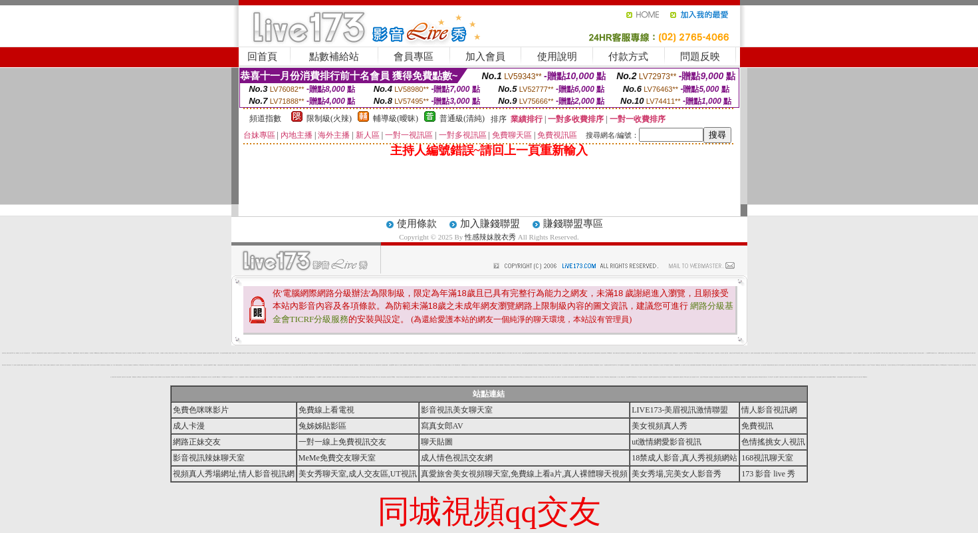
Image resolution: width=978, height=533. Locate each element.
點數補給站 (334, 56)
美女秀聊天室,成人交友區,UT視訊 (358, 473)
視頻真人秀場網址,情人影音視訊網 (234, 473)
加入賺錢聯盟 (490, 223)
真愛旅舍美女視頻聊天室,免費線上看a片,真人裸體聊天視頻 (524, 473)
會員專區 (413, 56)
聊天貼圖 (437, 441)
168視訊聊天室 (767, 457)
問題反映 (700, 56)
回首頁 (262, 56)
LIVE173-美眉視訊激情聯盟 (680, 410)
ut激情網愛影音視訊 (666, 441)
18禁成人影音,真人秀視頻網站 (684, 457)
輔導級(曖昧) (395, 118)
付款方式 (628, 56)
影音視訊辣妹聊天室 (209, 457)
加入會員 (485, 56)
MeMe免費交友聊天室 (337, 457)
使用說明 (557, 56)
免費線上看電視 (326, 410)
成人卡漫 (189, 426)
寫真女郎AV (442, 426)
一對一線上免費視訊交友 (342, 441)
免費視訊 (757, 426)
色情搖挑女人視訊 (773, 441)
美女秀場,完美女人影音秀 (676, 473)
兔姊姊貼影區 (322, 426)
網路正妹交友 (197, 441)
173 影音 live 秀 (768, 473)
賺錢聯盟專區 (573, 223)
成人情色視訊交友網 (457, 457)
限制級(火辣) (329, 118)
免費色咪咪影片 (201, 410)
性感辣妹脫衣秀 (490, 237)
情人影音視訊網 (769, 410)
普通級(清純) (462, 118)
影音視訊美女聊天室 (457, 410)
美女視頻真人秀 (659, 426)
